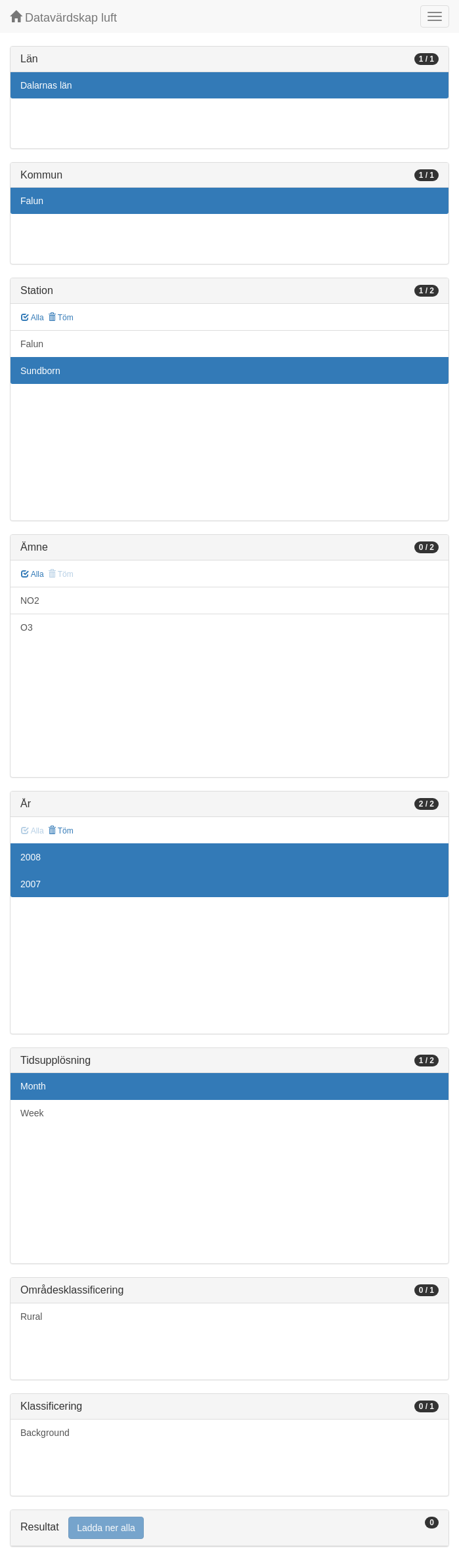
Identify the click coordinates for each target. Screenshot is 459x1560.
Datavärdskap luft (63, 17)
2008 (30, 857)
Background (45, 1432)
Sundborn (40, 371)
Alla (32, 317)
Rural (31, 1316)
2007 (30, 884)
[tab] (229, 1528)
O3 (26, 627)
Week (32, 1113)
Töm (61, 317)
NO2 (29, 600)
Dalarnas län (46, 85)
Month (33, 1086)
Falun (31, 201)
